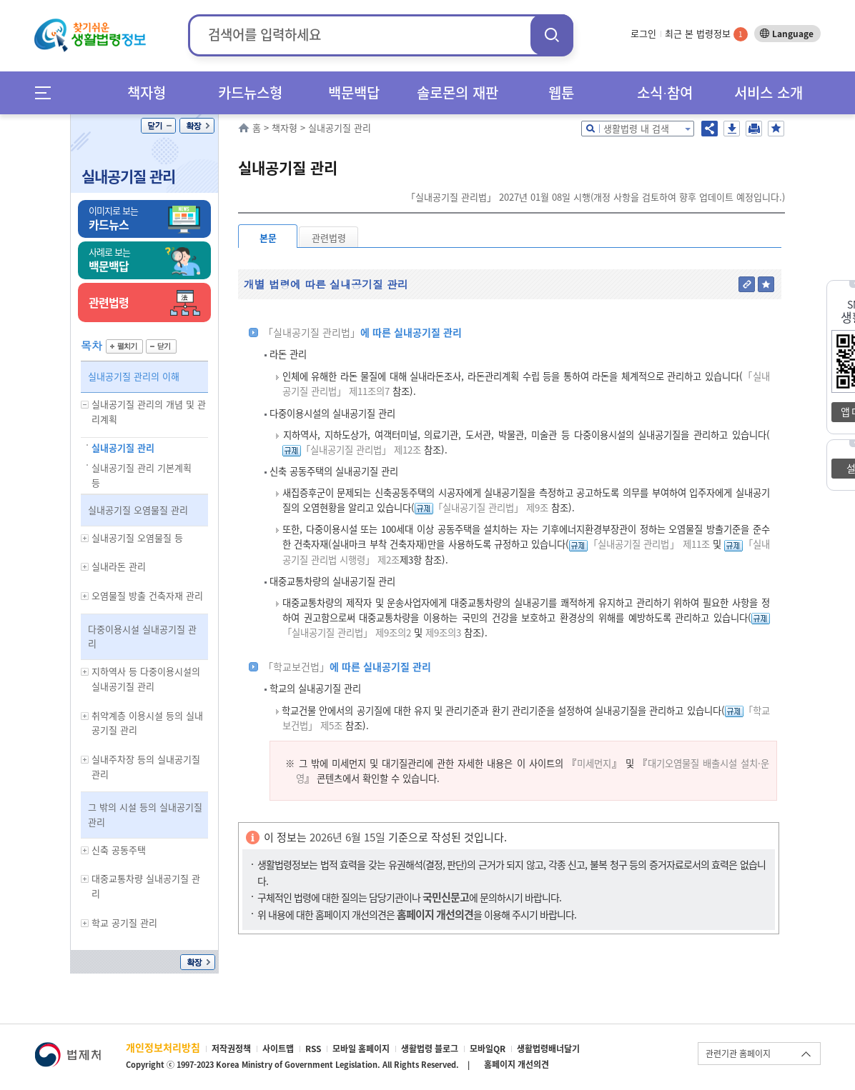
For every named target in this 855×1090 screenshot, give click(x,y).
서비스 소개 (768, 92)
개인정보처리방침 (163, 1047)
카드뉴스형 (250, 92)
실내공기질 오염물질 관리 (138, 509)
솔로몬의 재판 (457, 92)
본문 (268, 237)
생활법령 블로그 (429, 1048)
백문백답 (354, 92)
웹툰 (561, 92)
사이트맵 (278, 1048)
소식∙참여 (665, 92)
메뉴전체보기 (47, 92)
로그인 (643, 33)
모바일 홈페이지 (361, 1048)
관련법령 (329, 237)
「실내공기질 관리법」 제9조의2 (346, 632)
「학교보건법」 (296, 666)
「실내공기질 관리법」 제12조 (361, 449)
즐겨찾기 (776, 128)
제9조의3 (441, 632)
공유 (709, 128)
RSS (313, 1048)
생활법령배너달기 (548, 1048)
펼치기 (124, 346)
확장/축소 (196, 126)
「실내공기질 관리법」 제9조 (490, 507)
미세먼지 (594, 763)
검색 (551, 34)
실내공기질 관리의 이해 (133, 376)
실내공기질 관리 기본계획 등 (142, 475)
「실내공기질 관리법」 (311, 332)
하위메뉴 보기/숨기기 (85, 405)
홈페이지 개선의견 (516, 1064)
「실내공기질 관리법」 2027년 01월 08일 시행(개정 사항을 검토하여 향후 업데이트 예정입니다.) (595, 197)
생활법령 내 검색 (636, 128)
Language (793, 33)
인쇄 (754, 128)
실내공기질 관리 (128, 176)
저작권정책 (231, 1048)
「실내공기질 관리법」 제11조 (648, 544)
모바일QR (487, 1048)
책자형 (146, 92)
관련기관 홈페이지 (738, 1053)
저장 (731, 128)
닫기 (158, 126)
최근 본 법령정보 (706, 33)
